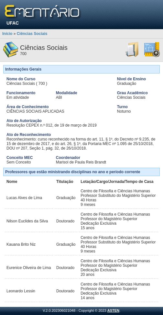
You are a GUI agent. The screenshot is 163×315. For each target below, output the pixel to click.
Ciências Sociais (32, 33)
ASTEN (113, 310)
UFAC (12, 23)
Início (7, 33)
